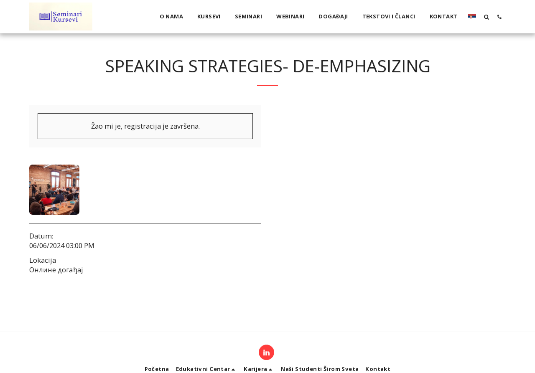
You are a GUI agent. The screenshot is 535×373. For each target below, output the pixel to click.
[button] (486, 17)
